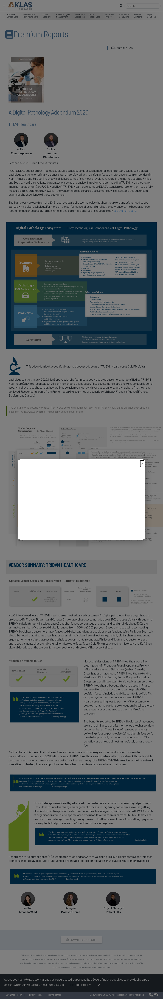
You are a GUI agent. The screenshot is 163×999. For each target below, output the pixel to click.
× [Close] (142, 463)
